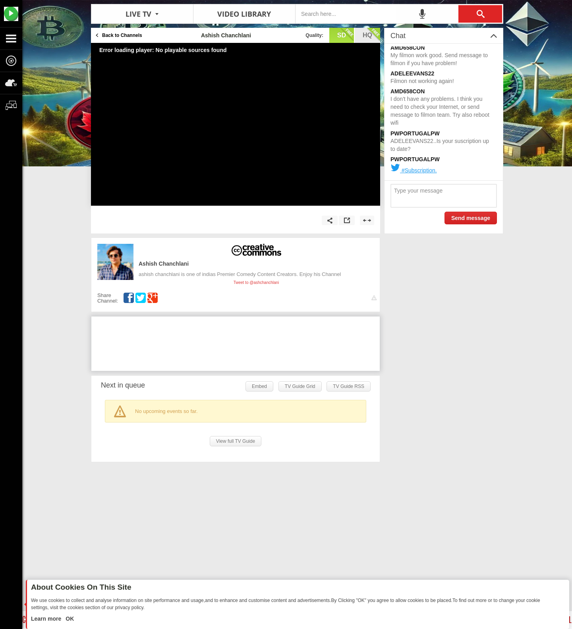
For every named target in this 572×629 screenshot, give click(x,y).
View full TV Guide (235, 441)
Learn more (47, 618)
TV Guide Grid (300, 386)
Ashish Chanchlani (164, 263)
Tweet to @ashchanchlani (256, 282)
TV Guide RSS (348, 386)
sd (345, 34)
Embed (259, 386)
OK (69, 618)
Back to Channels (122, 35)
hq (371, 34)
